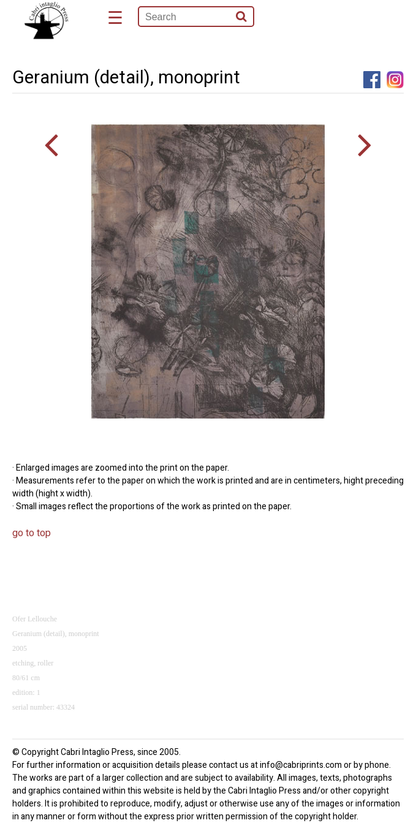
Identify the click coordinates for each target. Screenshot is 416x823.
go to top (31, 533)
